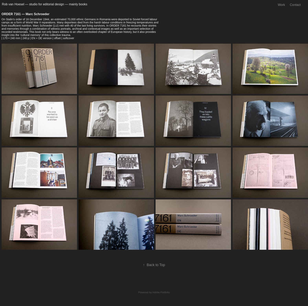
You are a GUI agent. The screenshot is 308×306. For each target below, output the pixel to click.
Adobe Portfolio (161, 292)
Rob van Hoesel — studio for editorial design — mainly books (44, 4)
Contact (295, 4)
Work (281, 4)
